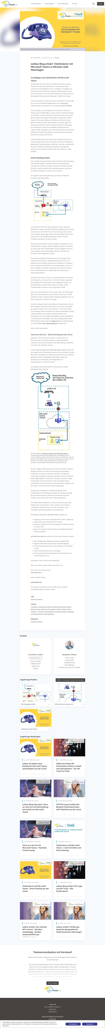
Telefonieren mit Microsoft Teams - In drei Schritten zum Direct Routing (68, 847)
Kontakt (74, 3)
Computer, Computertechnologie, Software (45, 607)
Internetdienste (49, 614)
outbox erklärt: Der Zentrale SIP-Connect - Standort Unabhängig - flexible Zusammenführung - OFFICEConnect (34, 932)
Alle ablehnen (73, 1024)
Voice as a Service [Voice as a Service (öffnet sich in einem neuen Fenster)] (36, 599)
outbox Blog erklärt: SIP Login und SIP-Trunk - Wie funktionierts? (69, 888)
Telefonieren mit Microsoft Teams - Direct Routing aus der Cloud (35, 888)
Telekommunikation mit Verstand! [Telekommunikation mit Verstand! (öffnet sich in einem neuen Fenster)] (52, 1016)
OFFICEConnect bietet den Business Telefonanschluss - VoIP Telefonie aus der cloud (68, 807)
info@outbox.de (36, 663)
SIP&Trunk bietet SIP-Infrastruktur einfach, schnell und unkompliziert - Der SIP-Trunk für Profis (68, 767)
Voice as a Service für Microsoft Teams (55, 453)
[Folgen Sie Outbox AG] (100, 3)
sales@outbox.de (36, 582)
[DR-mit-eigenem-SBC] (35, 693)
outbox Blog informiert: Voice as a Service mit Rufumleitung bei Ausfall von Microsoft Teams (35, 808)
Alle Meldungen (36, 3)
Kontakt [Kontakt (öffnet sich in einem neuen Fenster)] (35, 668)
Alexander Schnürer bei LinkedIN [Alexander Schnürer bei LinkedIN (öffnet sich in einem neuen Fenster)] (69, 667)
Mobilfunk (71, 611)
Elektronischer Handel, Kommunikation (43, 609)
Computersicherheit (37, 614)
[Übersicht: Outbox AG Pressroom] (9, 4)
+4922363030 (35, 666)
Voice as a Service (36, 621)
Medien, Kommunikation (46, 611)
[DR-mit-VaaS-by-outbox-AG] (69, 693)
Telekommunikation (61, 611)
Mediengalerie (49, 3)
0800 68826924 (69, 665)
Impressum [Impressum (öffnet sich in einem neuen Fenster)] (52, 1019)
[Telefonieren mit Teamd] (35, 718)
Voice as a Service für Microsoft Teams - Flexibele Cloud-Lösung (34, 847)
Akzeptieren (89, 1024)
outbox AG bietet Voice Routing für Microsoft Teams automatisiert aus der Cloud (34, 766)
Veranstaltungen (63, 3)
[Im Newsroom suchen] (93, 4)
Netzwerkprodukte (65, 607)
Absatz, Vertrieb (61, 609)
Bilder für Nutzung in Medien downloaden (70, 680)
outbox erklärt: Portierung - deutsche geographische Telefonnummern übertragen (69, 929)
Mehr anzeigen (52, 983)
